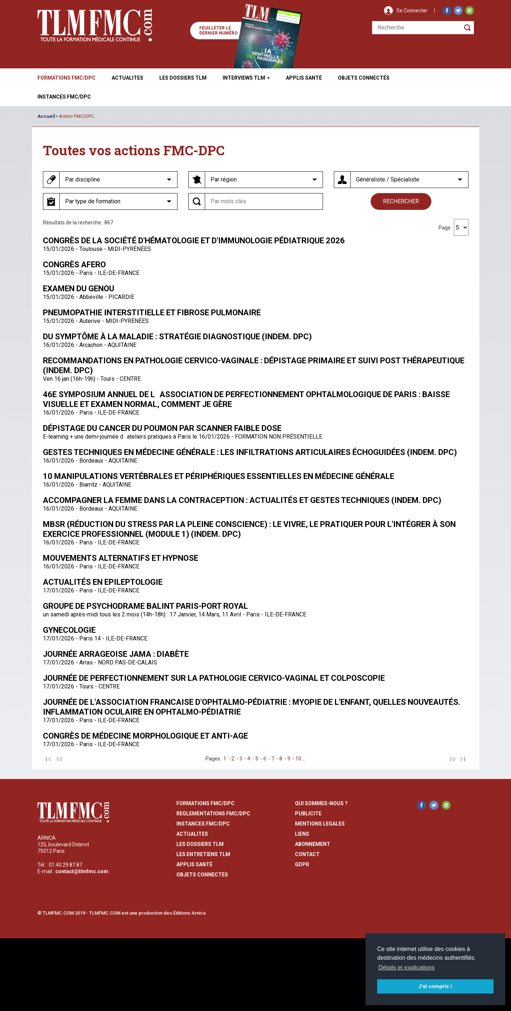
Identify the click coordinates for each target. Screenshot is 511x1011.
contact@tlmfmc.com (81, 871)
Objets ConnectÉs (364, 78)
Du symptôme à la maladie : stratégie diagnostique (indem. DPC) (177, 336)
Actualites (127, 78)
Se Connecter (412, 10)
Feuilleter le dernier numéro (218, 30)
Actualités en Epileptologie (103, 582)
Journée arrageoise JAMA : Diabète (116, 654)
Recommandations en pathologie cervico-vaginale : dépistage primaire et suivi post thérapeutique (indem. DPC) (253, 365)
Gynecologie (69, 630)
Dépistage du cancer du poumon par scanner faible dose (162, 428)
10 (298, 759)
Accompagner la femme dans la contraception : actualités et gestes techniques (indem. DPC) (242, 500)
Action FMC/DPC (76, 116)
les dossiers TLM (200, 844)
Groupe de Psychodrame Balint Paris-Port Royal (145, 606)
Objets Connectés (202, 875)
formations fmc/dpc (205, 803)
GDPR (302, 864)
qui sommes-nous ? (321, 803)
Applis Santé (304, 78)
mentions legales (320, 824)
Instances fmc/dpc (64, 97)
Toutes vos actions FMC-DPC (133, 150)
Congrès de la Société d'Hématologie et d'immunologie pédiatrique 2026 (194, 240)
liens (302, 834)
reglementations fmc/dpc (213, 813)
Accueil (46, 116)
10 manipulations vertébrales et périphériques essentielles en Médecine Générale (218, 476)
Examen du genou (78, 288)
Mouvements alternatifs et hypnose (120, 558)
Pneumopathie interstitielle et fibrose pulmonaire (152, 312)
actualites (192, 834)
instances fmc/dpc (203, 824)
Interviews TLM (246, 78)
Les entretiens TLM (203, 854)
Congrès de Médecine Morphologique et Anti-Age (145, 735)
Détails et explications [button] (406, 967)
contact (307, 854)
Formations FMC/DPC (66, 78)
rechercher (401, 201)
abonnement (312, 844)
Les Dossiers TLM (183, 78)
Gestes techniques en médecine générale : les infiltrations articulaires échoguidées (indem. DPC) (250, 452)
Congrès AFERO (74, 264)
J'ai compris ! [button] (435, 986)
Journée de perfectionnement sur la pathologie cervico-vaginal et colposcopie (214, 678)
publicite (308, 813)
